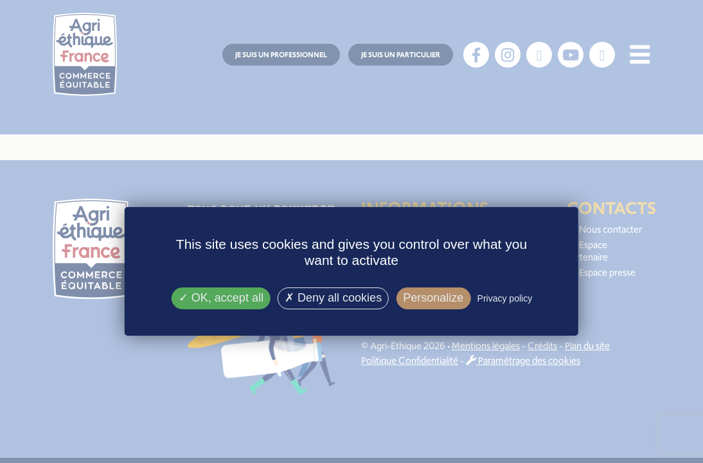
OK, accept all (221, 297)
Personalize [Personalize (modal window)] (433, 297)
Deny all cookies (333, 297)
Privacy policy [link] (505, 298)
